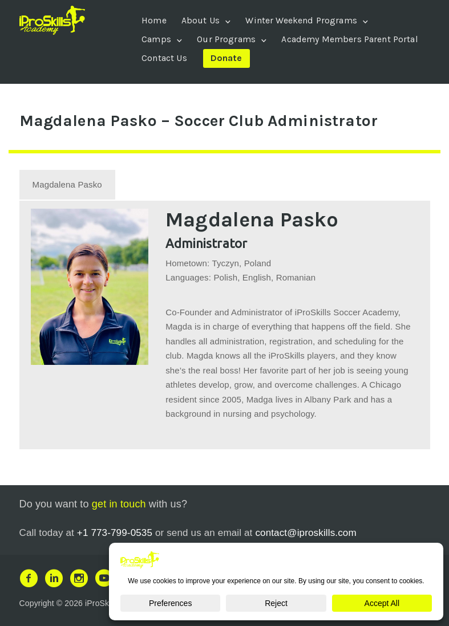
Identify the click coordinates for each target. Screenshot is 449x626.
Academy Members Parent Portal (349, 39)
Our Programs (226, 39)
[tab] (67, 183)
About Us (200, 20)
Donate (226, 58)
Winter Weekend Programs (301, 20)
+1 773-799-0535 (114, 531)
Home (154, 20)
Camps (156, 39)
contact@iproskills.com (305, 531)
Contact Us (164, 58)
